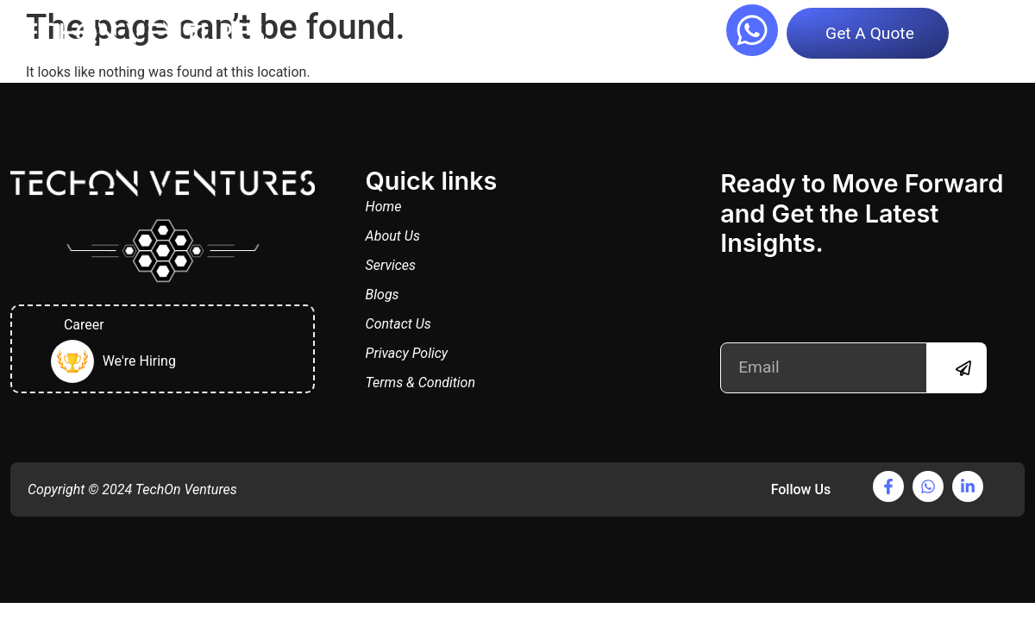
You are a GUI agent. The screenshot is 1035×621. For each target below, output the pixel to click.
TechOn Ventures (186, 489)
